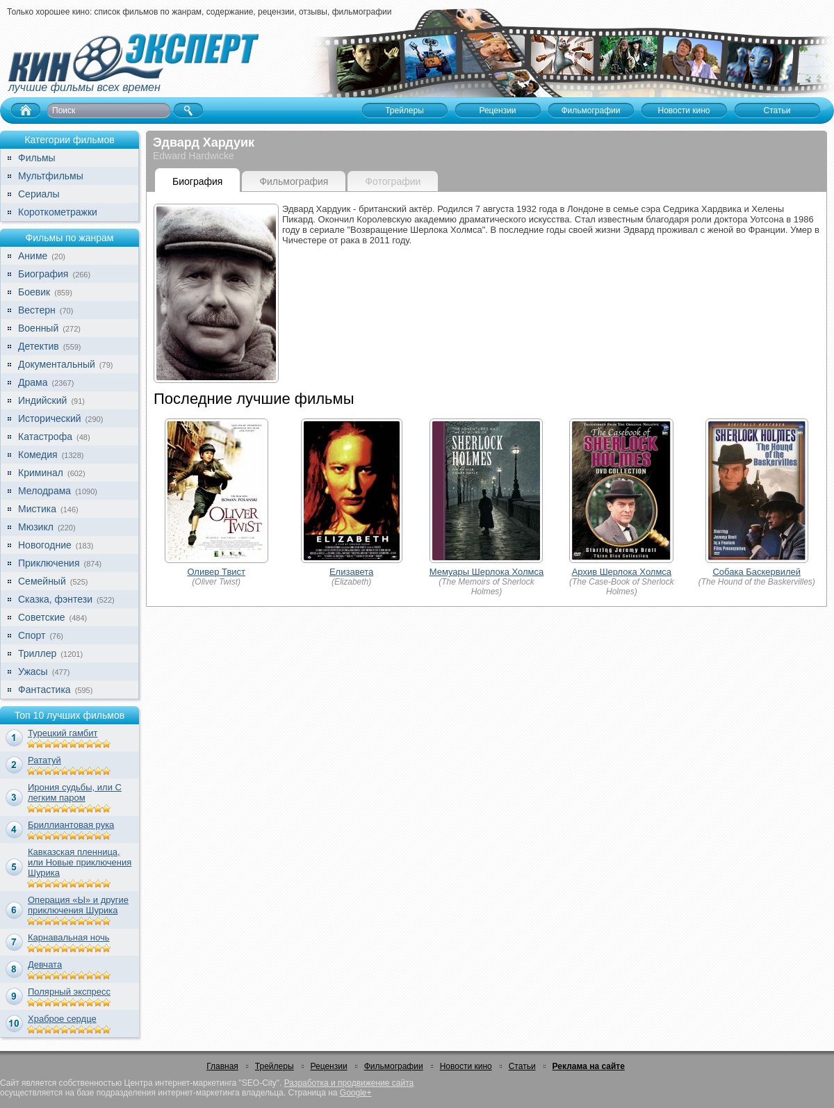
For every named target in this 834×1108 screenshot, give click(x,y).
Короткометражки (57, 212)
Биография (43, 273)
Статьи (522, 1066)
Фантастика (44, 689)
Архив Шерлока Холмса (621, 572)
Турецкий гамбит (62, 733)
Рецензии (329, 1066)
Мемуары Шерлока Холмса (487, 572)
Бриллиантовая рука (71, 825)
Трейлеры (274, 1066)
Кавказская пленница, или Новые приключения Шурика (79, 862)
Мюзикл (36, 526)
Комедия (38, 454)
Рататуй (44, 760)
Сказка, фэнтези (55, 599)
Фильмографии (393, 1066)
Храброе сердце (62, 1018)
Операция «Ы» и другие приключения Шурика (78, 905)
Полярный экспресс (69, 991)
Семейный (42, 581)
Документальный (56, 364)
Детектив (38, 346)
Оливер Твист (216, 572)
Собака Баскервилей (756, 572)
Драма (32, 382)
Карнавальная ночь (69, 937)
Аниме (32, 255)
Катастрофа (45, 436)
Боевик (34, 292)
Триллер (37, 653)
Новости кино (466, 1066)
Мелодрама (44, 490)
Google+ (356, 1093)
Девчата (45, 964)
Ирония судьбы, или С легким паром (75, 792)
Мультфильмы (50, 175)
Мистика (37, 508)
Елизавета (351, 572)
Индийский (42, 400)
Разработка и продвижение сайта (349, 1083)
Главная (222, 1066)
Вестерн (37, 310)
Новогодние (45, 545)
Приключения (49, 563)
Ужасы (33, 671)
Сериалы (39, 193)
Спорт (31, 635)
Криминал (40, 472)
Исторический (49, 418)
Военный (38, 328)
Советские (41, 617)
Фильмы (37, 157)
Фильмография (293, 181)
